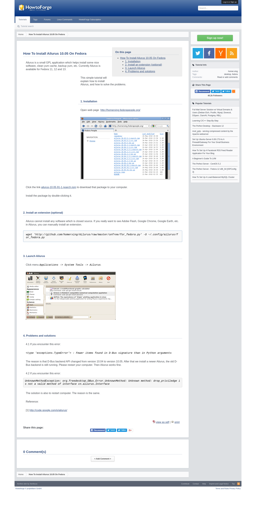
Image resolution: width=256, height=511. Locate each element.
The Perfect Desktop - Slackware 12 (208, 126)
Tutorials (23, 19)
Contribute (185, 484)
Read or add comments (227, 77)
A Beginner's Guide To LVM (204, 158)
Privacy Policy (235, 488)
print (177, 422)
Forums (47, 19)
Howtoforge (28, 488)
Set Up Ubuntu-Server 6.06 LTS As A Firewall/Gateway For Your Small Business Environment (210, 142)
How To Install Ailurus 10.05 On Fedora (142, 58)
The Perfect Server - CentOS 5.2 (206, 164)
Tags (35, 19)
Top (233, 484)
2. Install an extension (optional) (143, 64)
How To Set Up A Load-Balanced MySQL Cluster (213, 177)
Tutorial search (27, 26)
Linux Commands (64, 19)
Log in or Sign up (230, 2)
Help (204, 484)
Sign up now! (215, 38)
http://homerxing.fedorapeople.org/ (120, 110)
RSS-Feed (238, 483)
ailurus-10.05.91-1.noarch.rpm (58, 187)
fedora (235, 74)
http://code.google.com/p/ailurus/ (48, 410)
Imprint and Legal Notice (219, 484)
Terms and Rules (222, 488)
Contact (196, 484)
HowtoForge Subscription (90, 19)
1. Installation (132, 61)
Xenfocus (33, 484)
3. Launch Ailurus (135, 68)
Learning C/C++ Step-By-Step (205, 121)
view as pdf (162, 422)
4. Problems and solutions (140, 71)
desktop (227, 74)
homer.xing (233, 71)
